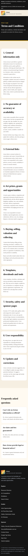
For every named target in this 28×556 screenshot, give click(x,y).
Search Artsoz (5, 499)
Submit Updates (5, 541)
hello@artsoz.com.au (6, 6)
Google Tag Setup (6, 535)
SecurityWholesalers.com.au (8, 529)
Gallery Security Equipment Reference (11, 526)
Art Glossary (4, 517)
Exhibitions (4, 496)
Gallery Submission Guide (8, 514)
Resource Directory (6, 490)
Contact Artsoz (5, 532)
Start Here (4, 538)
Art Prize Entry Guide (6, 511)
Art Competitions (5, 493)
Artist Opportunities (6, 508)
